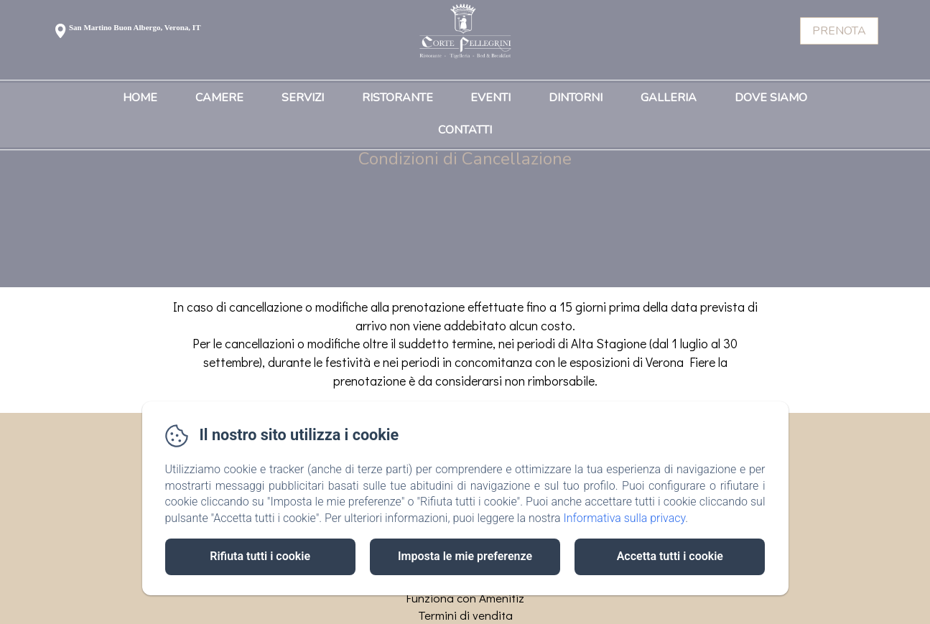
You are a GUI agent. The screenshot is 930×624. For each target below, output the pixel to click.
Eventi (490, 98)
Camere (219, 98)
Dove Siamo (771, 98)
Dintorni (576, 98)
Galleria (669, 98)
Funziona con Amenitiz (465, 598)
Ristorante (397, 98)
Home (140, 98)
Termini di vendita (465, 615)
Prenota (839, 31)
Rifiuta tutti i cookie (260, 556)
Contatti (465, 130)
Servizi (303, 98)
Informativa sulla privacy (624, 518)
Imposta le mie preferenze (465, 556)
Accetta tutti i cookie (670, 556)
